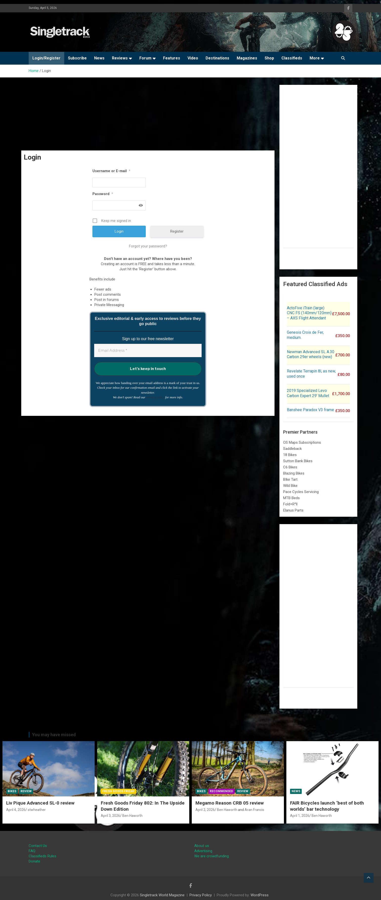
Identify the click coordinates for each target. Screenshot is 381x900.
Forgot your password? (148, 246)
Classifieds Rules (42, 856)
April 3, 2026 (110, 816)
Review (26, 791)
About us (201, 846)
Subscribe (77, 58)
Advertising (203, 851)
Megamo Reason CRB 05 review (229, 803)
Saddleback (292, 448)
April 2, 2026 (205, 810)
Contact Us (38, 846)
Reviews (120, 58)
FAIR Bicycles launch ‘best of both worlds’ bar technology (327, 806)
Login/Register (46, 58)
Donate (34, 861)
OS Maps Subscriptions (302, 442)
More (315, 58)
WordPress (260, 895)
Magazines (247, 58)
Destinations (217, 58)
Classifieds (291, 58)
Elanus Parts (293, 510)
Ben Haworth (132, 816)
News (99, 58)
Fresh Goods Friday (118, 791)
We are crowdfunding (211, 856)
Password (102, 194)
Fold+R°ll (290, 504)
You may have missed (54, 734)
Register (177, 231)
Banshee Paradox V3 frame (310, 409)
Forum (145, 58)
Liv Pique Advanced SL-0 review (40, 803)
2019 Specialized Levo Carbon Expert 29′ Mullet (308, 393)
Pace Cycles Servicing (301, 492)
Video (193, 58)
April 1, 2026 (299, 816)
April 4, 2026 (15, 810)
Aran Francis (254, 810)
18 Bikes (290, 455)
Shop (269, 58)
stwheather (37, 810)
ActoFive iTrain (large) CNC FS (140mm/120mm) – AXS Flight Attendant (309, 313)
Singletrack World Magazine (162, 895)
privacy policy (155, 397)
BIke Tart (290, 479)
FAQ (32, 851)
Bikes (12, 791)
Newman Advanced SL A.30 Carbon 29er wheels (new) (310, 354)
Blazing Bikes (293, 473)
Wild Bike (290, 485)
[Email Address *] (148, 350)
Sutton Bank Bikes (298, 461)
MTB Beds (291, 498)
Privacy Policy (201, 895)
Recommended (221, 791)
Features (171, 58)
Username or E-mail (111, 171)
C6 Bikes (290, 467)
